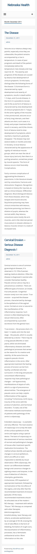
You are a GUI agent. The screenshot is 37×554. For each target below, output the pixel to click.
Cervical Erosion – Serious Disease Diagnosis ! (14, 245)
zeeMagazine (8, 551)
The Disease (11, 33)
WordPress (17, 549)
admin (8, 42)
